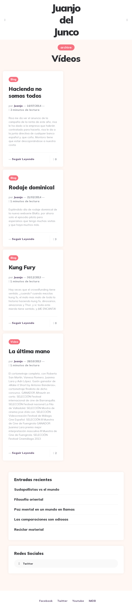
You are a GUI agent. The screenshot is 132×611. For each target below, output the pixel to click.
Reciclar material (29, 529)
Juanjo (18, 105)
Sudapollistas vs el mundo (36, 489)
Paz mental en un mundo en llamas (44, 509)
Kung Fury (22, 267)
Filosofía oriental (28, 499)
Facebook (45, 601)
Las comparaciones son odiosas (41, 519)
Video (14, 341)
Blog (13, 79)
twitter (25, 563)
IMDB (92, 601)
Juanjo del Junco (66, 20)
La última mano (29, 351)
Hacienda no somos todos (25, 92)
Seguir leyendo (23, 159)
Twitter (62, 601)
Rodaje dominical (31, 187)
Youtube (78, 601)
